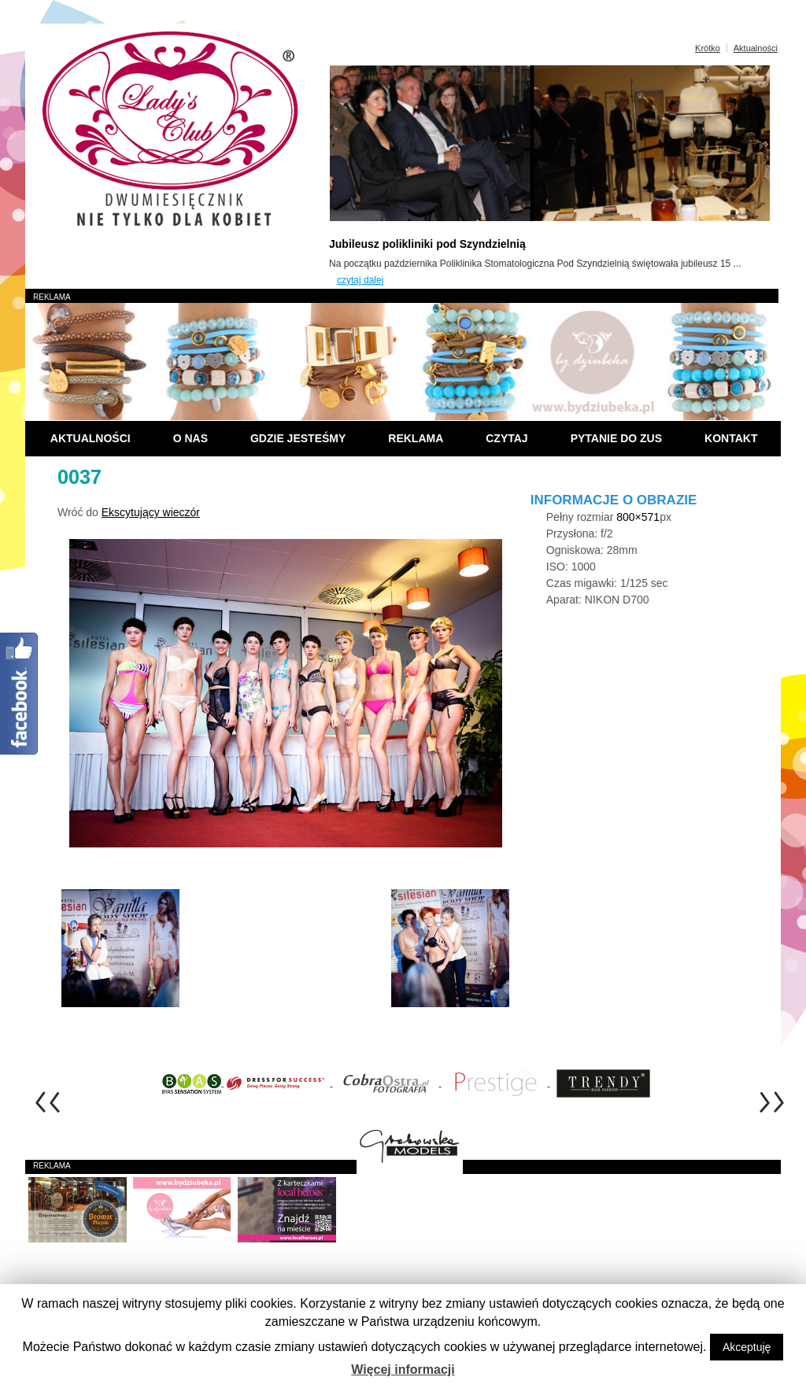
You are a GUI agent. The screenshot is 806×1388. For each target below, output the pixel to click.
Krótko (707, 48)
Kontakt (730, 438)
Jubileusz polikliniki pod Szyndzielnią (427, 244)
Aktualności (756, 48)
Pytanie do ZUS (616, 438)
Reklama (415, 438)
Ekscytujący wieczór (151, 512)
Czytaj (506, 438)
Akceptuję (747, 1347)
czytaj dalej (360, 280)
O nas (190, 438)
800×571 (638, 517)
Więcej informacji (402, 1369)
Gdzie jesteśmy (298, 438)
